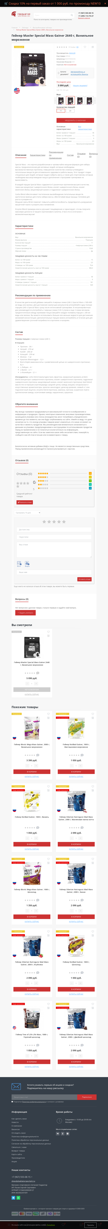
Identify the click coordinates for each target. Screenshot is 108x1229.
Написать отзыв (25, 502)
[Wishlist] (85, 47)
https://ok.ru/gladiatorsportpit (62, 1133)
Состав (70, 155)
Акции (14, 1161)
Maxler (72, 53)
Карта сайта (17, 1154)
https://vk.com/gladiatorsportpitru (58, 1133)
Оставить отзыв (84, 579)
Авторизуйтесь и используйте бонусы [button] (79, 73)
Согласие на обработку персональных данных (31, 1143)
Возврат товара (18, 1150)
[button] (86, 13)
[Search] (71, 15)
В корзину (32, 771)
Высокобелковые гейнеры (42, 28)
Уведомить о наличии (75, 120)
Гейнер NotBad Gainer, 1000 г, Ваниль (32, 817)
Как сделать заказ (19, 1118)
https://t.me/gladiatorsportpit (67, 1133)
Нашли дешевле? (80, 85)
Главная (14, 28)
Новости (15, 1122)
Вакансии (16, 1129)
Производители (18, 1158)
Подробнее (51, 1225)
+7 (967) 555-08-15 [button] (22, 1176)
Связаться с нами (19, 1147)
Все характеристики (85, 127)
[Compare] (93, 47)
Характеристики (37, 155)
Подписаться (87, 1097)
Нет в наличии (32, 689)
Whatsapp (18, 1198)
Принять (90, 1225)
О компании (17, 1126)
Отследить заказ (19, 1133)
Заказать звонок (84, 18)
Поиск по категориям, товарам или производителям (53, 19)
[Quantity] (31, 683)
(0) (77, 47)
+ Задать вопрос (25, 612)
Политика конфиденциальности (34, 1102)
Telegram (13, 1198)
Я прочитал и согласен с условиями (39, 1102)
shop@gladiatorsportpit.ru (23, 1181)
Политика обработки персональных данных (30, 1140)
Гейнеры (25, 28)
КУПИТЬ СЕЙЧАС (32, 694)
